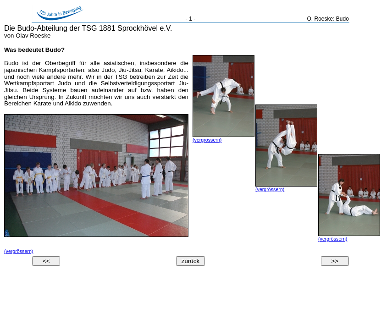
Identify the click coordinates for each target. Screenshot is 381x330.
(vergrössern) (18, 251)
